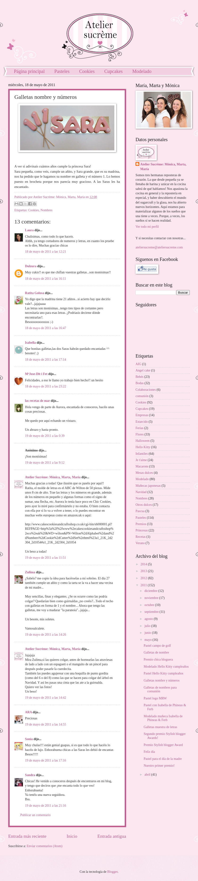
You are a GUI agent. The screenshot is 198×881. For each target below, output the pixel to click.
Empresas (142, 415)
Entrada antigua (111, 836)
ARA (28, 712)
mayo (148, 640)
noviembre (151, 598)
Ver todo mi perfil (147, 226)
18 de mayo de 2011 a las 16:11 (45, 278)
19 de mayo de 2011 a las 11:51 (45, 557)
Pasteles (62, 71)
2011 (144, 585)
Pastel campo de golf (157, 645)
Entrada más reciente (27, 836)
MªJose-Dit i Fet (36, 374)
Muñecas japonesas (148, 485)
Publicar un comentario (35, 815)
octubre (149, 605)
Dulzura (30, 266)
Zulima (30, 572)
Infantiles (142, 453)
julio (147, 626)
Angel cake (143, 370)
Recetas (141, 536)
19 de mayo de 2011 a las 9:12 (45, 462)
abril (147, 774)
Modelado (142, 479)
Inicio (72, 836)
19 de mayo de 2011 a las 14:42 (45, 697)
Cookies (87, 71)
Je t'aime (141, 460)
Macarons (142, 466)
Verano (140, 543)
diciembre (151, 591)
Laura (29, 230)
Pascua (140, 511)
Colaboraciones (146, 389)
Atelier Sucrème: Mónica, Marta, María (53, 477)
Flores (140, 434)
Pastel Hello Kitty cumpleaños (163, 673)
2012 (144, 578)
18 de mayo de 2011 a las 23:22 (45, 386)
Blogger (112, 871)
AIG (138, 364)
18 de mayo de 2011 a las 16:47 (45, 328)
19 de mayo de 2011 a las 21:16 (45, 805)
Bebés (140, 377)
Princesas (142, 530)
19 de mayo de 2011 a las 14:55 (45, 724)
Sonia (29, 739)
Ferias (140, 428)
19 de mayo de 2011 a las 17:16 (45, 760)
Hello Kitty (143, 447)
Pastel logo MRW (155, 698)
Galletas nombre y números (161, 680)
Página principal (29, 71)
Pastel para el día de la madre (163, 759)
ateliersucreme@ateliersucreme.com (159, 247)
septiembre (152, 612)
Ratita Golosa (34, 293)
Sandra (30, 775)
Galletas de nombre (156, 652)
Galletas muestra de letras (160, 727)
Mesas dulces (144, 472)
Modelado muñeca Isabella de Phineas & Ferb (163, 718)
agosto (149, 619)
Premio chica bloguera (158, 659)
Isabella (30, 342)
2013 (144, 571)
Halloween (143, 440)
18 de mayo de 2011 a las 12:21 (45, 251)
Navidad (141, 492)
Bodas (140, 383)
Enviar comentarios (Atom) (44, 846)
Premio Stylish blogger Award (163, 745)
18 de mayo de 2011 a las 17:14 (45, 359)
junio (148, 632)
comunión (142, 396)
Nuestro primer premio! (159, 765)
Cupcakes (113, 71)
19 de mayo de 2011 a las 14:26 (45, 634)
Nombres (47, 210)
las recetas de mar (37, 401)
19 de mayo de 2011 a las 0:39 (45, 436)
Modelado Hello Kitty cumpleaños (166, 666)
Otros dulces (144, 504)
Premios (141, 524)
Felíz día (149, 751)
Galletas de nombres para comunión (160, 689)
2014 (144, 564)
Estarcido (142, 421)
